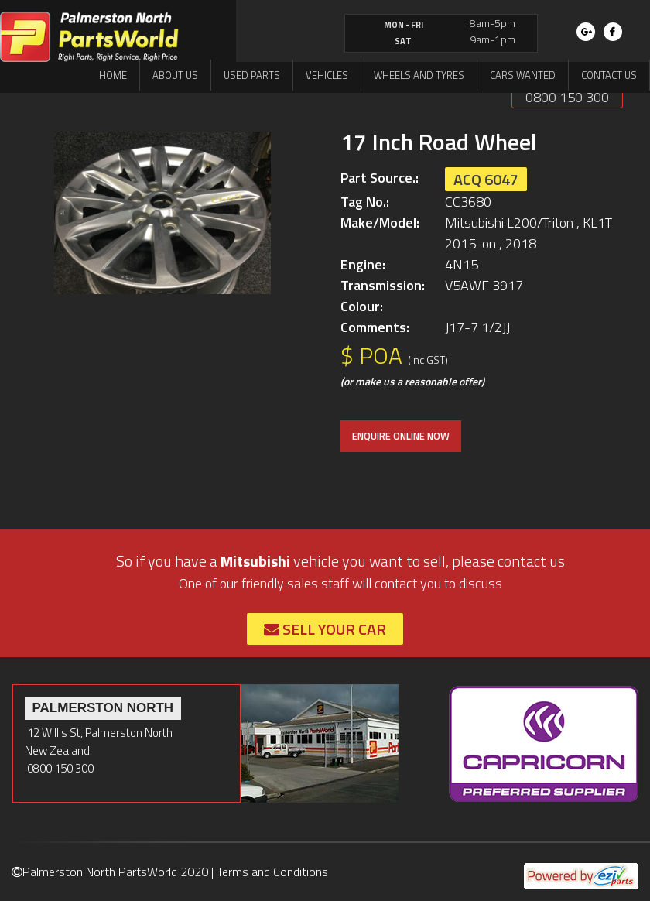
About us (175, 75)
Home (113, 75)
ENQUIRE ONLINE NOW (401, 436)
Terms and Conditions (272, 871)
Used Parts (252, 75)
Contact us (609, 75)
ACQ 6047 (485, 179)
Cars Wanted (523, 75)
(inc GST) (428, 359)
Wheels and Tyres (419, 75)
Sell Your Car (325, 629)
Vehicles (327, 75)
